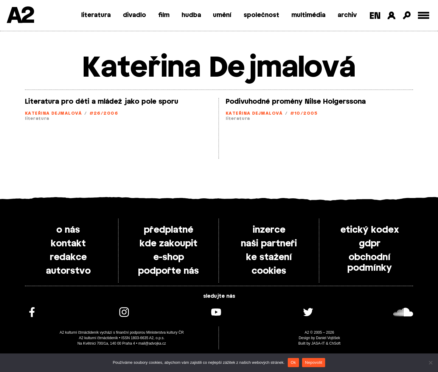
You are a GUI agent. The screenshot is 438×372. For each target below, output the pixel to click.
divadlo (134, 15)
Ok (293, 362)
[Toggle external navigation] (423, 15)
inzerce (269, 230)
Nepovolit (313, 362)
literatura (96, 15)
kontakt (68, 243)
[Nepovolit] (430, 363)
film (163, 15)
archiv (347, 15)
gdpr (370, 243)
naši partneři (269, 243)
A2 (20, 16)
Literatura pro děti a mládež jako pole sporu (101, 101)
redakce (68, 257)
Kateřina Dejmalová (53, 113)
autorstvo (68, 271)
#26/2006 (103, 113)
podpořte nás (168, 271)
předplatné (168, 230)
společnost (261, 15)
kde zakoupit (168, 243)
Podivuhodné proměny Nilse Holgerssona (296, 101)
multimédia (308, 15)
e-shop (168, 257)
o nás (68, 230)
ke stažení (269, 257)
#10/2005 (304, 113)
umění (222, 15)
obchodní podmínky (369, 263)
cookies (269, 271)
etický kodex (369, 230)
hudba (191, 15)
